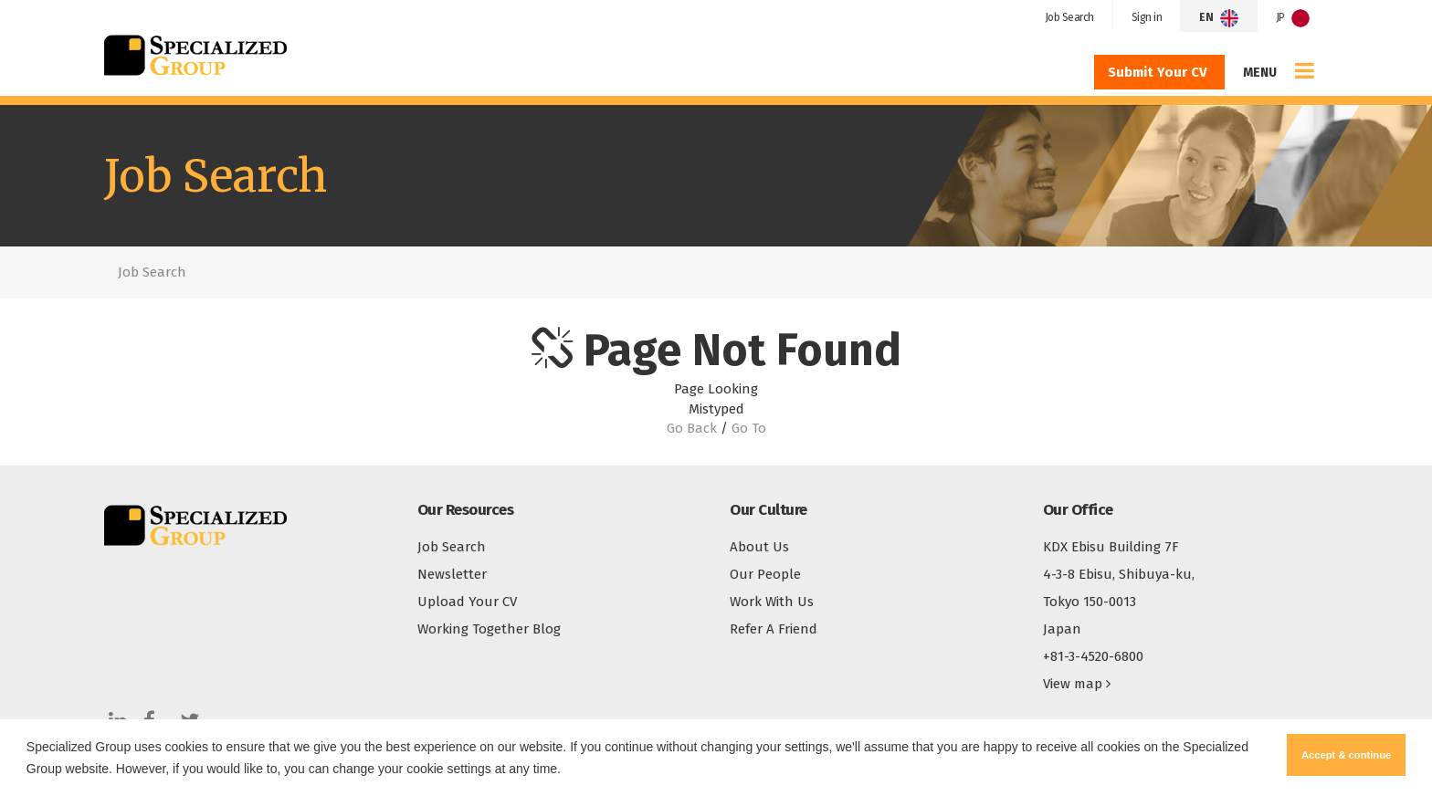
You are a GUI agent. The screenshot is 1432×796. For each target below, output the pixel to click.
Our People (765, 574)
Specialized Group (195, 55)
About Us (759, 547)
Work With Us (772, 601)
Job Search (1069, 17)
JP (1293, 18)
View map (1077, 684)
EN (1218, 18)
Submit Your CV (1159, 72)
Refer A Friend (773, 629)
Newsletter (452, 574)
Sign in (1147, 17)
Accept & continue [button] (1346, 754)
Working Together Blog (489, 629)
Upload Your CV (467, 601)
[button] (567, 771)
